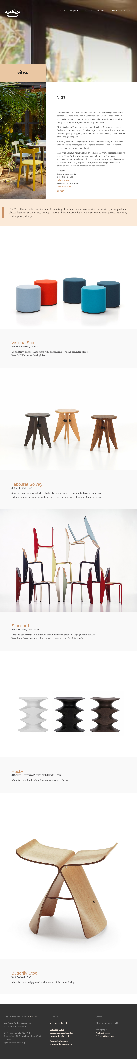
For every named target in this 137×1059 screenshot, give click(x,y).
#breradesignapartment (61, 1044)
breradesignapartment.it (61, 1032)
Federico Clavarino (105, 1036)
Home (62, 10)
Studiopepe (31, 1016)
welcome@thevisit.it (59, 1023)
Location (87, 10)
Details (113, 10)
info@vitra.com (64, 180)
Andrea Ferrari (103, 1032)
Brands (101, 10)
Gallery (125, 10)
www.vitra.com (64, 186)
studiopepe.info (57, 1029)
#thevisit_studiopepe (59, 1040)
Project (74, 10)
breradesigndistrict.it (59, 1036)
